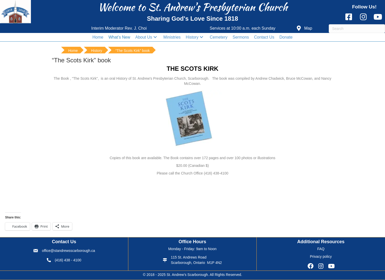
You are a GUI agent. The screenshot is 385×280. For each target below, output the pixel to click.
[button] (304, 28)
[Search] (357, 28)
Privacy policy (321, 256)
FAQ (320, 249)
